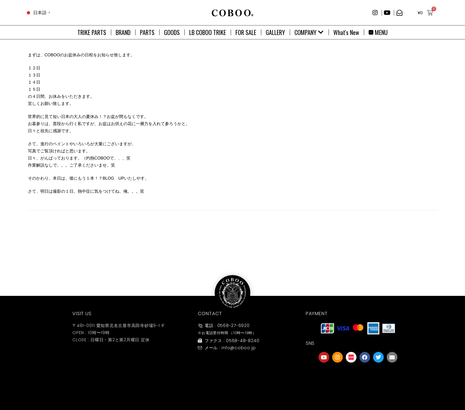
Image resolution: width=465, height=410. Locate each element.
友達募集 (358, 390)
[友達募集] (358, 375)
